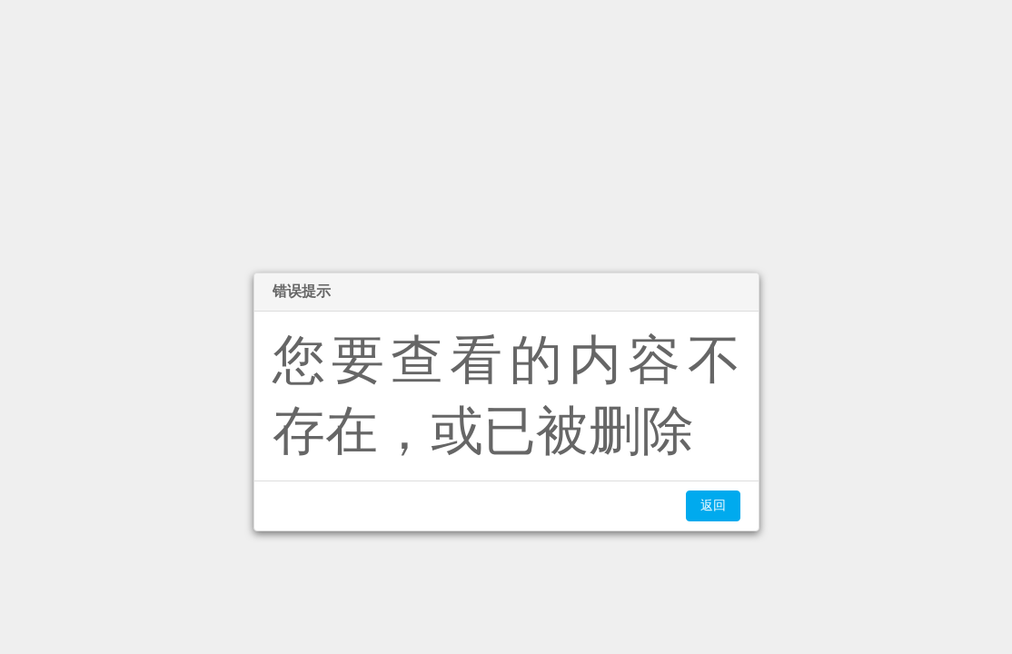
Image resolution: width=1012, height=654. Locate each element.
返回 (713, 505)
